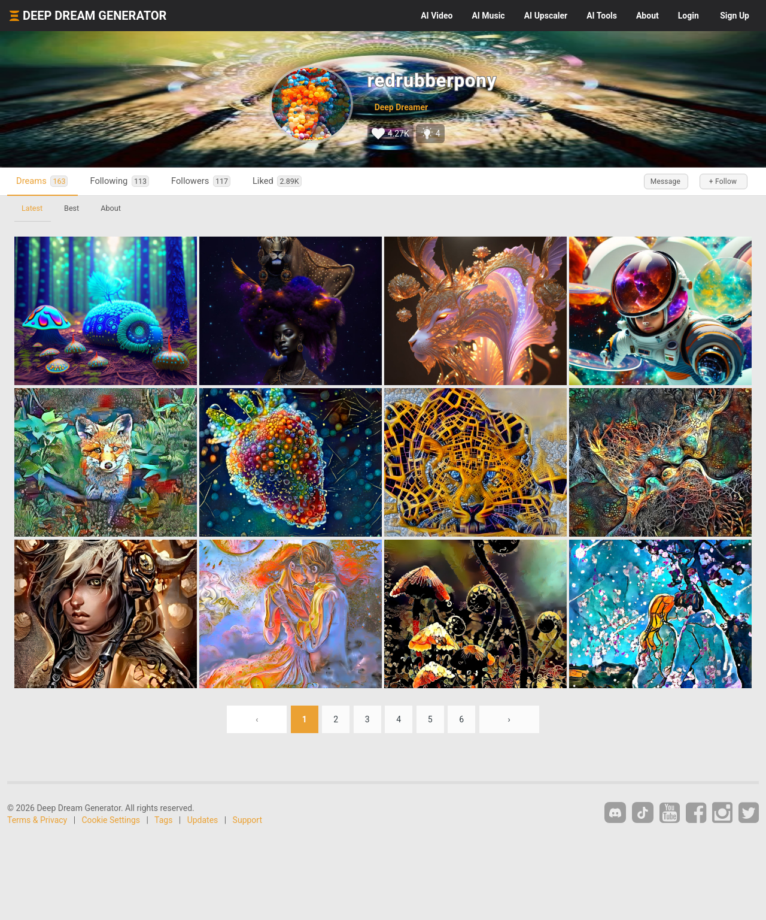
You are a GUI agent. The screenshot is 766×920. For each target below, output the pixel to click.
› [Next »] (509, 719)
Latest (32, 208)
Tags (163, 820)
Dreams (42, 181)
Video (436, 15)
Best (71, 208)
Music (488, 15)
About (647, 15)
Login (688, 15)
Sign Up (734, 15)
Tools (601, 15)
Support (247, 820)
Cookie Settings (111, 820)
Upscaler (545, 15)
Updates (202, 820)
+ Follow (723, 181)
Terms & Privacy (37, 820)
